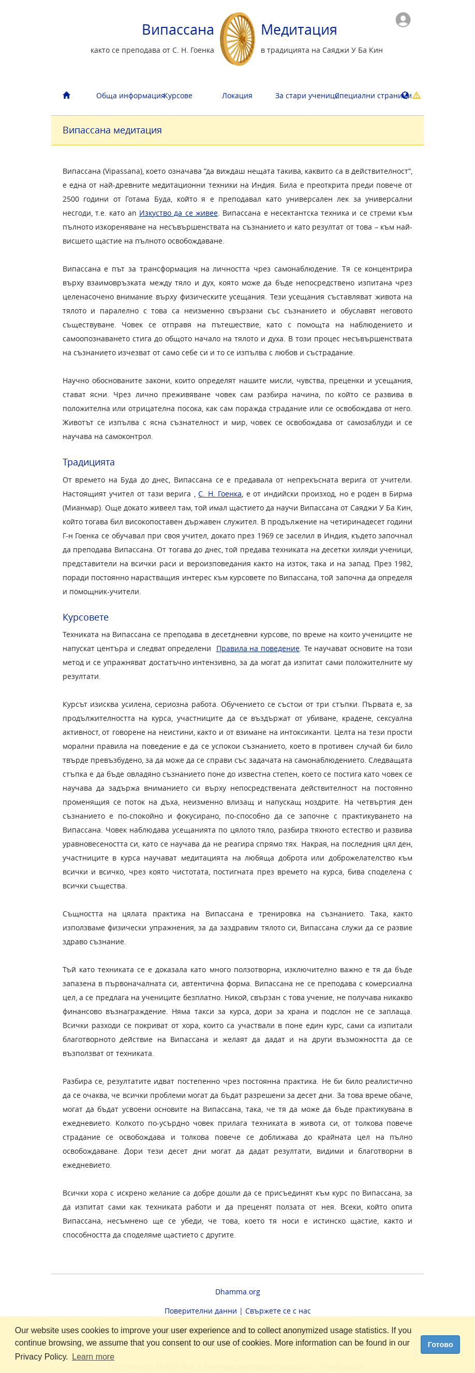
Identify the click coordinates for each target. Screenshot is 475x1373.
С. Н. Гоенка (220, 494)
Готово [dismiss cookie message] (440, 1344)
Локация (237, 95)
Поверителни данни (201, 1311)
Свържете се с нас (278, 1311)
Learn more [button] (93, 1356)
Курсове (178, 95)
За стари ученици (301, 95)
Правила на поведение (258, 648)
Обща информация (122, 95)
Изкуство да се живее (178, 213)
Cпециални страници (361, 95)
